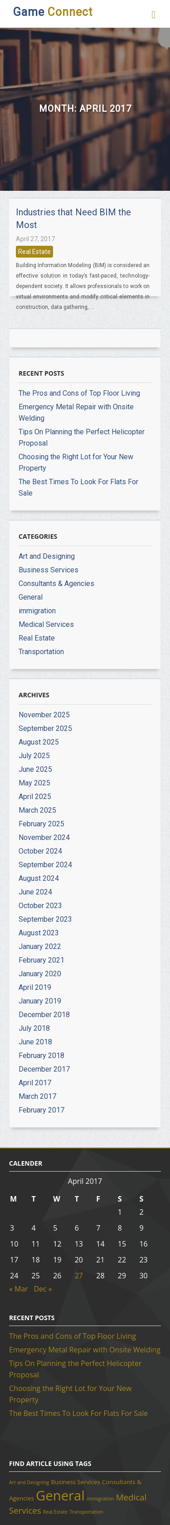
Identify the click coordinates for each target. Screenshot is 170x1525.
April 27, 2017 (35, 239)
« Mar (18, 1289)
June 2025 (35, 769)
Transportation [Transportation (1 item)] (86, 1512)
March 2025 (37, 810)
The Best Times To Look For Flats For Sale (78, 1413)
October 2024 (40, 851)
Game (52, 12)
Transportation (41, 651)
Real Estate (34, 251)
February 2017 (41, 1110)
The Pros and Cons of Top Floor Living (79, 393)
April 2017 (35, 1082)
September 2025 (45, 728)
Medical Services (46, 624)
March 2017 (37, 1096)
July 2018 (34, 1028)
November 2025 (44, 714)
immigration (37, 610)
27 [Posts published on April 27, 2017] (79, 1276)
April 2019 (35, 987)
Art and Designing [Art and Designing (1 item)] (29, 1482)
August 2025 (39, 742)
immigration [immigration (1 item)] (100, 1498)
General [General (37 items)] (60, 1495)
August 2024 (39, 878)
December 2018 (44, 1014)
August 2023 (39, 933)
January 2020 (40, 973)
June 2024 (35, 892)
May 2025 (34, 783)
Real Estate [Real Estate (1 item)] (55, 1512)
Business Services (48, 570)
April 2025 (35, 796)
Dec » (43, 1289)
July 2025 (34, 755)
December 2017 (44, 1069)
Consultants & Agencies (56, 583)
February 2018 (41, 1055)
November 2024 (44, 837)
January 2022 (40, 946)
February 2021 (41, 960)
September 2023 (45, 919)
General (31, 597)
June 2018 (35, 1042)
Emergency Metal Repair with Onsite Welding (84, 1350)
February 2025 (41, 824)
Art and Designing (47, 556)
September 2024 (45, 864)
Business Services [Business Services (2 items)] (75, 1482)
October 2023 (40, 905)
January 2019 (40, 1001)
